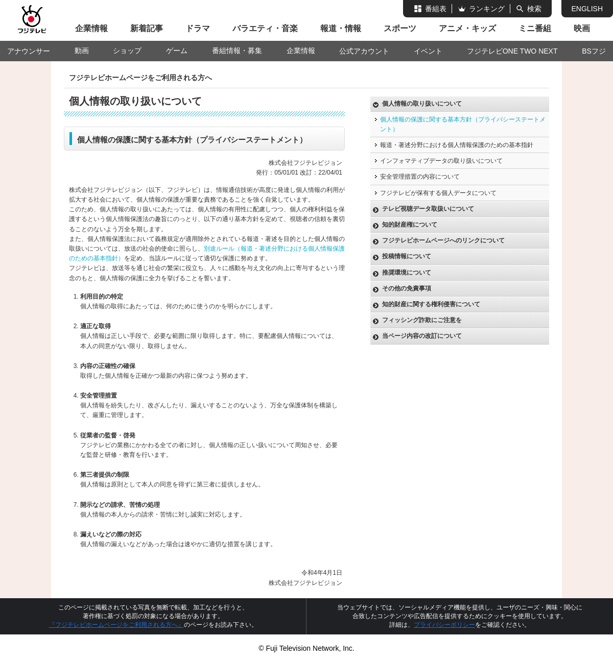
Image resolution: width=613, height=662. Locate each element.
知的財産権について (409, 224)
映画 (582, 28)
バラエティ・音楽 (265, 28)
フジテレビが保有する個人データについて (438, 193)
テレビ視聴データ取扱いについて (428, 208)
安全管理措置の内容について (420, 176)
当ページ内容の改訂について (422, 335)
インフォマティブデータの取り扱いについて (441, 160)
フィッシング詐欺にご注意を (422, 320)
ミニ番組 (534, 28)
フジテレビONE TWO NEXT (512, 51)
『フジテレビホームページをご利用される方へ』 (116, 624)
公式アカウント (364, 51)
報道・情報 (340, 28)
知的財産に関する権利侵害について (431, 304)
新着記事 (146, 28)
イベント (428, 51)
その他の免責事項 (406, 288)
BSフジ (594, 51)
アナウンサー (28, 51)
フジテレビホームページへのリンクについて (443, 240)
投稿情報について (406, 256)
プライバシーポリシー (444, 624)
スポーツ (400, 28)
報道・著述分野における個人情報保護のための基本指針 (456, 145)
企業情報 (91, 28)
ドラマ (197, 28)
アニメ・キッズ (467, 28)
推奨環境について (406, 272)
